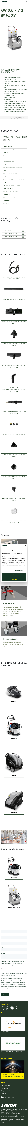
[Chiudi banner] (25, 545)
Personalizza (14, 579)
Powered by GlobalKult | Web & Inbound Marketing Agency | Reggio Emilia (13, 1121)
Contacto (3, 1093)
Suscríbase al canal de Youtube (11, 1076)
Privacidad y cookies (13, 1119)
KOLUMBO (14, 813)
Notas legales (4, 1119)
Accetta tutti (14, 574)
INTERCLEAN (5, 1031)
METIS (14, 775)
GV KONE (14, 701)
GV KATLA (14, 738)
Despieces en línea (6, 1091)
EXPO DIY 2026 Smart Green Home (11, 1051)
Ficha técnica (8, 231)
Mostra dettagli (19, 570)
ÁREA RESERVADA (8, 1097)
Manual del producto (10, 234)
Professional (4, 1088)
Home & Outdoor (6, 1085)
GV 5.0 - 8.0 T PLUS (14, 907)
